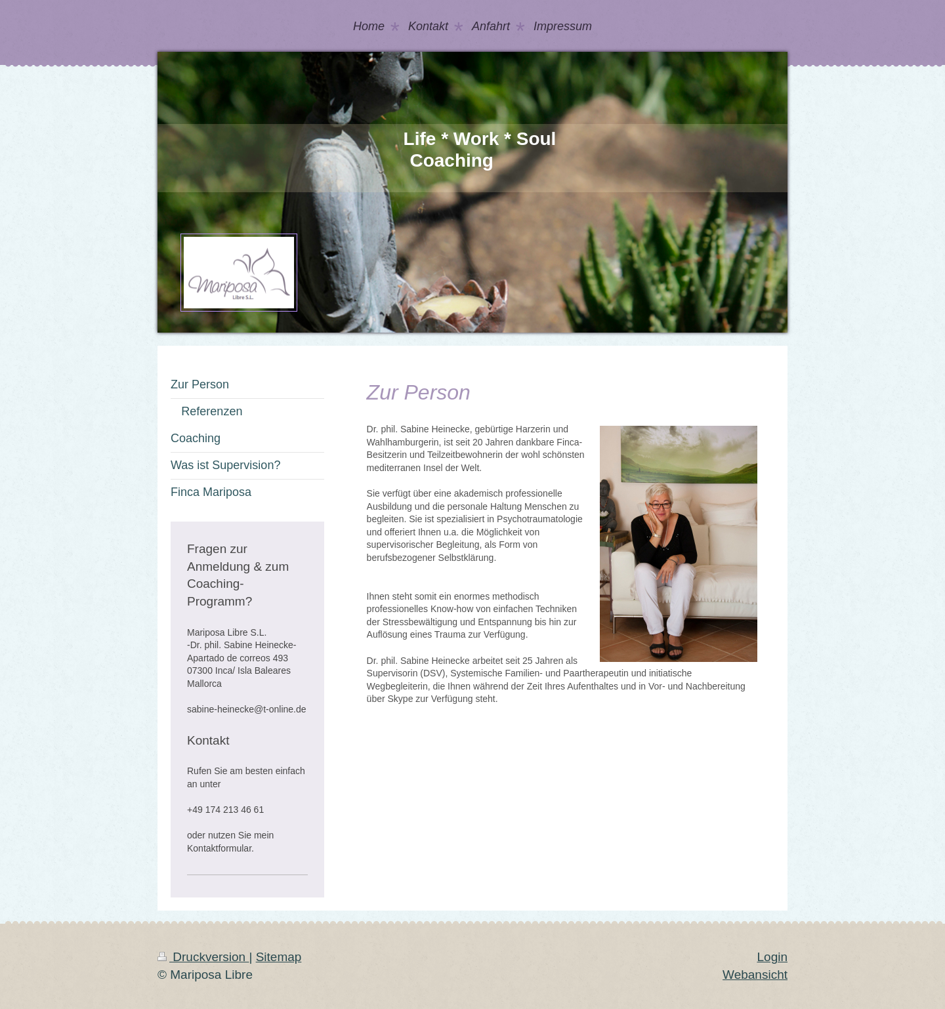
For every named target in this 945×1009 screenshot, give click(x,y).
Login (772, 957)
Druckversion (203, 957)
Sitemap (279, 957)
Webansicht (755, 974)
